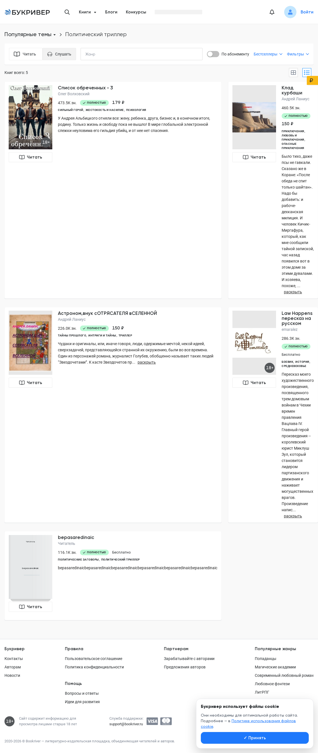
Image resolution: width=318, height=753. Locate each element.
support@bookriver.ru (126, 724)
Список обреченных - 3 (85, 87)
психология (136, 109)
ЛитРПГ (262, 692)
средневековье (294, 366)
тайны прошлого (72, 335)
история (302, 361)
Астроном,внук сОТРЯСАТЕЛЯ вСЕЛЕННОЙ (107, 313)
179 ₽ (118, 102)
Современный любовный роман (284, 675)
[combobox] (101, 54)
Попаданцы (265, 658)
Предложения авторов (185, 667)
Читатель (66, 543)
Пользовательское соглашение (93, 658)
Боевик (287, 361)
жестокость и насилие (105, 109)
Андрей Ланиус (295, 99)
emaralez (290, 329)
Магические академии (275, 667)
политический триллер (120, 559)
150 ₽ (287, 123)
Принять (255, 738)
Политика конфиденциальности (94, 667)
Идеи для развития (82, 701)
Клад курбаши (292, 90)
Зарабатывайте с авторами (189, 658)
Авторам (12, 667)
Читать (30, 157)
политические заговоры (78, 559)
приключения (293, 131)
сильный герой (70, 109)
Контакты (13, 658)
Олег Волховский (73, 94)
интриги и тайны (102, 335)
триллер (125, 335)
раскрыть (293, 292)
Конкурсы (136, 12)
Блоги (111, 12)
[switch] (213, 54)
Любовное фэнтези (272, 684)
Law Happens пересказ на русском (297, 318)
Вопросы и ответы (82, 693)
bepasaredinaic (76, 537)
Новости (12, 675)
